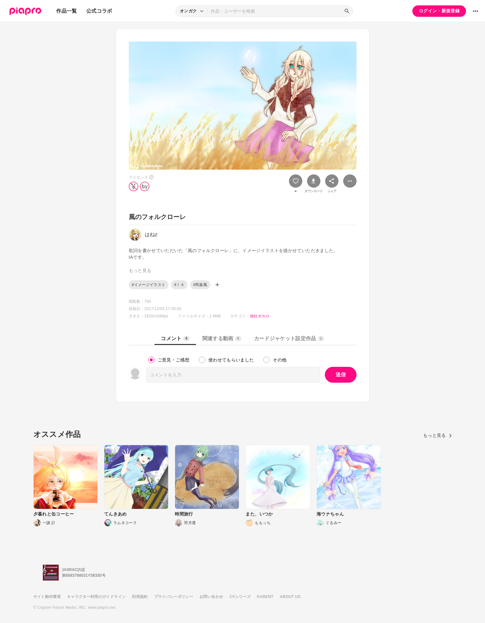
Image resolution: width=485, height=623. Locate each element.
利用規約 (139, 596)
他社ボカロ (260, 316)
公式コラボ (99, 11)
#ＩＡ (179, 284)
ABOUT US (290, 596)
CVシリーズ (240, 596)
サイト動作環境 (47, 596)
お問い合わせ (211, 596)
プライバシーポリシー (173, 596)
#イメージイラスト (149, 284)
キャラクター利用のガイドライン (96, 596)
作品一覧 (66, 11)
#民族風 (200, 284)
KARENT (265, 596)
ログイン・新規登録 (439, 10)
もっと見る (437, 435)
